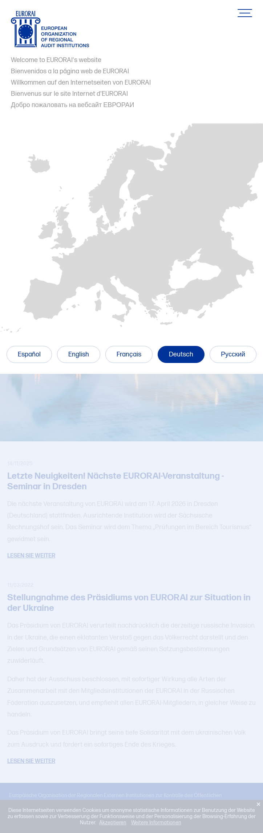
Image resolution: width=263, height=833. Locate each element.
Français (129, 354)
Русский (233, 354)
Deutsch (181, 354)
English (78, 354)
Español (29, 354)
